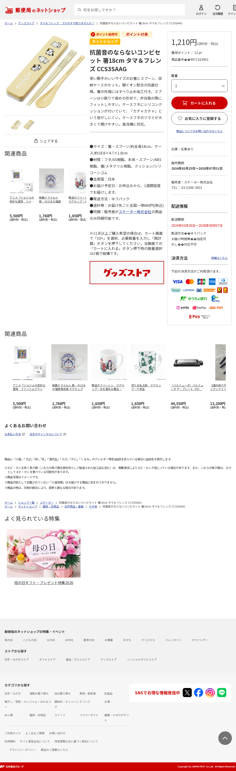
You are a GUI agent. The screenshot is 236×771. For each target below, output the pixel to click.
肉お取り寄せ (62, 693)
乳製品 (108, 693)
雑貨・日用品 (38, 715)
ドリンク (84, 701)
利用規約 (10, 741)
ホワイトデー (200, 640)
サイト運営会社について (35, 741)
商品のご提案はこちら (54, 749)
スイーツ (59, 715)
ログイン (201, 13)
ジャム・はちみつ (40, 701)
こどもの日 (30, 640)
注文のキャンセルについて (46, 434)
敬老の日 (89, 640)
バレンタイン (173, 640)
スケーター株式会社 (135, 211)
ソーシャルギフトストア (142, 659)
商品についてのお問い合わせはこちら (199, 131)
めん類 (9, 715)
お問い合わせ (57, 733)
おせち (127, 640)
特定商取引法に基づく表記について (76, 741)
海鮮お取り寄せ (39, 693)
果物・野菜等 (87, 693)
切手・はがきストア (17, 659)
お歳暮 (109, 640)
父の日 (51, 640)
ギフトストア (47, 659)
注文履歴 (217, 13)
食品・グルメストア (78, 659)
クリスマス (148, 640)
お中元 (69, 640)
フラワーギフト (88, 715)
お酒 (107, 701)
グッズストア (109, 659)
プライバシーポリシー (22, 749)
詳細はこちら (219, 258)
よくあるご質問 (34, 733)
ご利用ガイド (13, 733)
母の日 (9, 640)
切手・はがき (13, 693)
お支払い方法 (13, 434)
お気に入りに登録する (203, 118)
